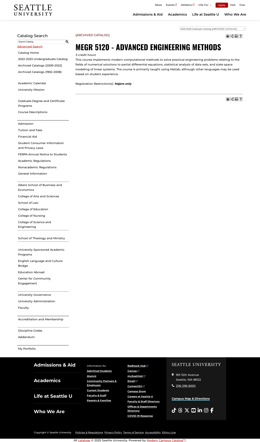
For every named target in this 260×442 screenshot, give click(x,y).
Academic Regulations (34, 160)
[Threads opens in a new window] (180, 410)
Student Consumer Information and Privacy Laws (41, 145)
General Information (32, 173)
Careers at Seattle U (140, 396)
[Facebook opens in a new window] (211, 410)
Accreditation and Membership (40, 319)
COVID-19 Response (140, 415)
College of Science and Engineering (34, 225)
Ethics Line (169, 432)
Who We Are (235, 14)
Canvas (132, 371)
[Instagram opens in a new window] (206, 410)
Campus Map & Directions (191, 398)
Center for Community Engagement (34, 281)
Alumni (91, 376)
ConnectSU (135, 386)
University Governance (34, 294)
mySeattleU (135, 376)
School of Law (28, 202)
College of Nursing (31, 215)
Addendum (26, 337)
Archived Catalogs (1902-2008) (40, 72)
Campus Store (137, 391)
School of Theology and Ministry (41, 238)
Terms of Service (133, 432)
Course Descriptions (32, 112)
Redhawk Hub (137, 365)
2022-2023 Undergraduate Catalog (43, 59)
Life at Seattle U (205, 14)
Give (242, 4)
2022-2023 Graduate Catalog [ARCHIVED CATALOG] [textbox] (209, 29)
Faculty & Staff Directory (144, 401)
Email (131, 381)
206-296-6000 (185, 385)
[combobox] (213, 29)
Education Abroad (31, 272)
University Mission (31, 89)
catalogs (84, 440)
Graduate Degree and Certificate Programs (41, 103)
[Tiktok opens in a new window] (174, 410)
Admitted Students (99, 371)
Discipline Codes (30, 330)
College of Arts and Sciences (38, 196)
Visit (232, 4)
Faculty (23, 307)
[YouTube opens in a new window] (193, 410)
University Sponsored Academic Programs (41, 252)
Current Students (98, 390)
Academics (177, 14)
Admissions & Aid (148, 14)
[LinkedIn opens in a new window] (200, 410)
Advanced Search (30, 46)
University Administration (36, 301)
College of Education (33, 209)
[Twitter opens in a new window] (186, 410)
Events (170, 4)
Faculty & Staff (96, 395)
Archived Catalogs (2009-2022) (40, 65)
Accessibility (153, 432)
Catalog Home (28, 52)
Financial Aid (27, 136)
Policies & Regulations (89, 432)
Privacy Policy (113, 432)
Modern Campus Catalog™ (166, 440)
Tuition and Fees (30, 130)
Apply (221, 5)
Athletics (186, 4)
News (158, 4)
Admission (25, 123)
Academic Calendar (32, 83)
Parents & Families (99, 400)
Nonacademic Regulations (37, 167)
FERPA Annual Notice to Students (42, 154)
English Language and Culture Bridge (40, 263)
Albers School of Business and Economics (40, 187)
